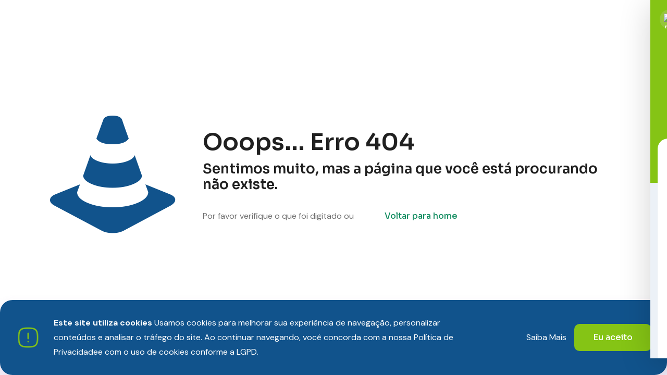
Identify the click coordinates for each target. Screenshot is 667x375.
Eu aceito (613, 337)
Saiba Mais (546, 337)
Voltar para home (421, 215)
